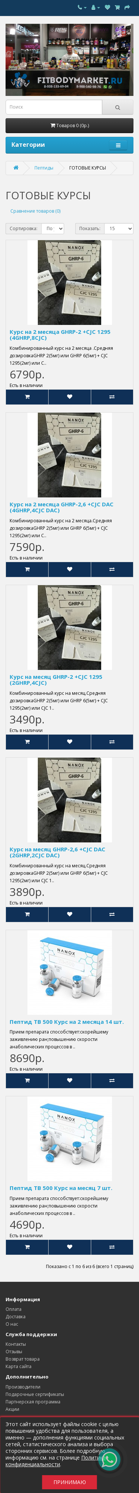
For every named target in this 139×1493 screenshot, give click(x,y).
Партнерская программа (33, 1402)
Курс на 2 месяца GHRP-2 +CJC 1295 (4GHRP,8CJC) (60, 335)
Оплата (13, 1309)
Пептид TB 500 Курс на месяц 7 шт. (61, 1188)
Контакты (16, 1344)
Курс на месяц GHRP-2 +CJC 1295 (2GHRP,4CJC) (56, 680)
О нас (12, 1324)
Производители (23, 1387)
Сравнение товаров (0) (35, 211)
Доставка (16, 1316)
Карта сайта (19, 1366)
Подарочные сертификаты (35, 1394)
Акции (12, 1409)
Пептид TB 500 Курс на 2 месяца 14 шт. (67, 1021)
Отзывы (14, 1351)
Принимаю (69, 1482)
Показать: (89, 228)
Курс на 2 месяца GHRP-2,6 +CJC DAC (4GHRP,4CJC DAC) (61, 507)
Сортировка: (23, 228)
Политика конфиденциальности (56, 1461)
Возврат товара (23, 1359)
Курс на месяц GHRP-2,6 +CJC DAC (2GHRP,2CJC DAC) (57, 852)
